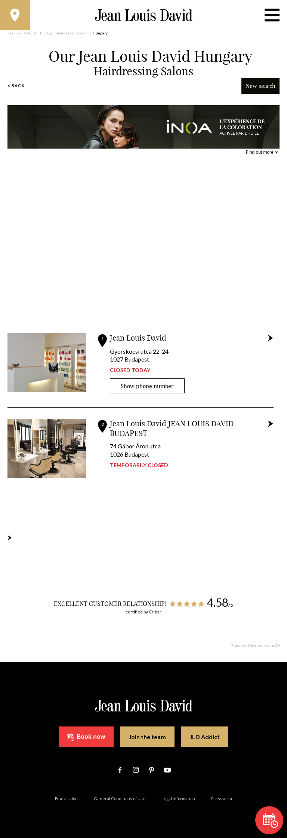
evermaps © (267, 645)
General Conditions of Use (119, 798)
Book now (86, 737)
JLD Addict (204, 736)
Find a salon (66, 798)
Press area (221, 798)
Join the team (147, 736)
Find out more (260, 152)
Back (16, 85)
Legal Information (178, 798)
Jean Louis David (138, 337)
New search (260, 85)
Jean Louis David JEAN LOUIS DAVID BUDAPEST (172, 428)
